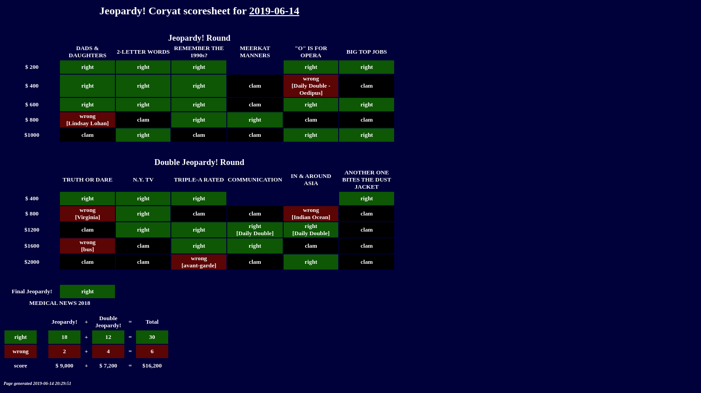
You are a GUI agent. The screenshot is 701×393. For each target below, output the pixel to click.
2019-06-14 (274, 11)
